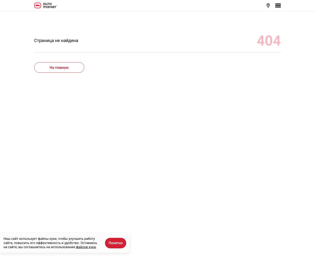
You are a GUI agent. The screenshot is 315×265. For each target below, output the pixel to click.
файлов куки (86, 247)
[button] (269, 5)
